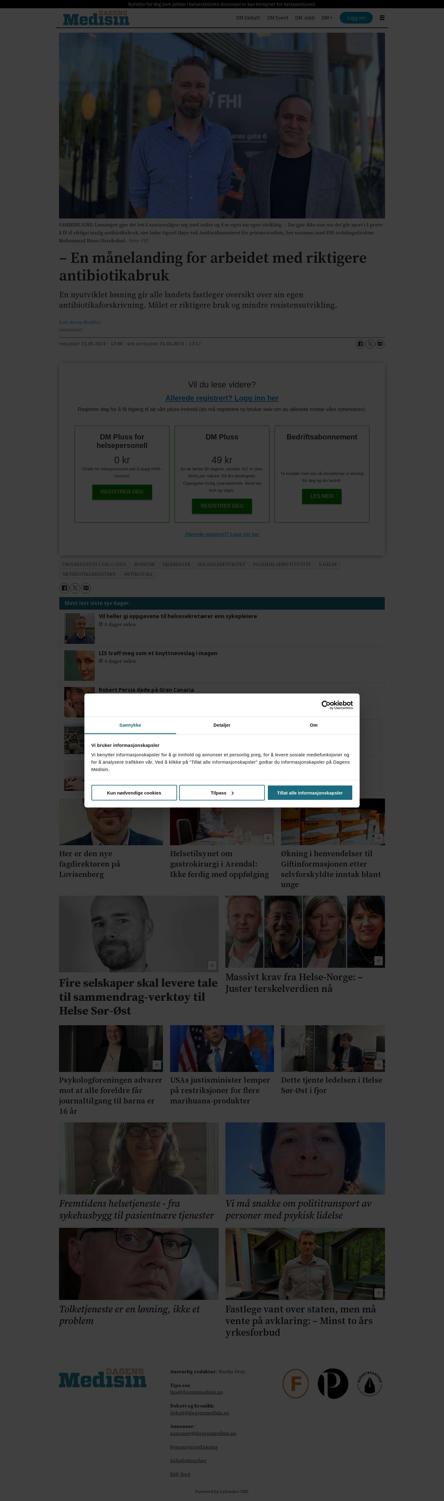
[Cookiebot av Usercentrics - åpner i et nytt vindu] (326, 705)
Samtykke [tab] (130, 725)
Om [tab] (313, 725)
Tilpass (222, 792)
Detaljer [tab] (222, 725)
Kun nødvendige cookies (134, 792)
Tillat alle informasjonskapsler (310, 792)
